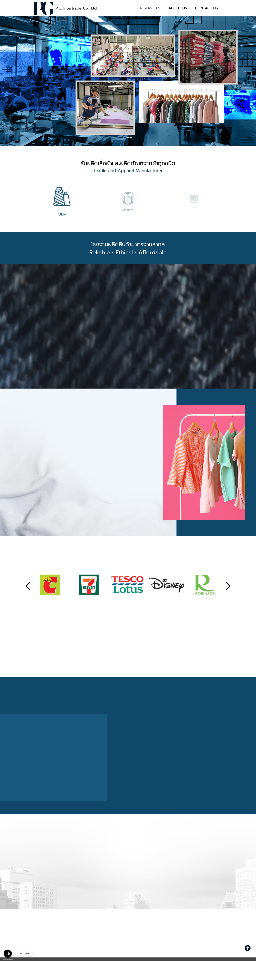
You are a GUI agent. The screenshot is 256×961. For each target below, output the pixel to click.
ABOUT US (177, 8)
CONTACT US (206, 8)
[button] (125, 137)
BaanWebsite (8, 960)
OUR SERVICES (147, 8)
